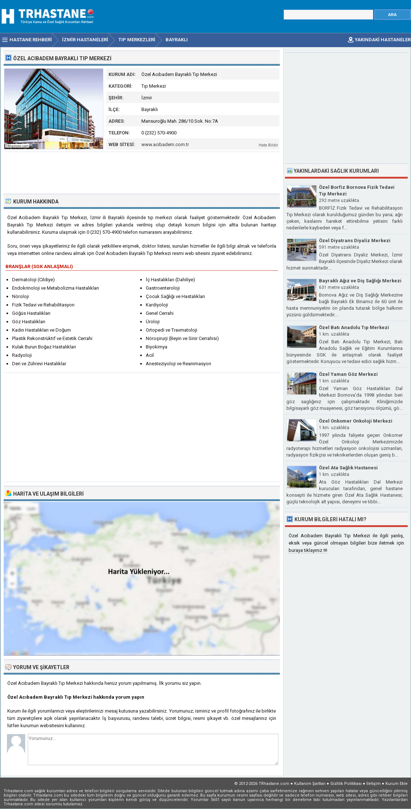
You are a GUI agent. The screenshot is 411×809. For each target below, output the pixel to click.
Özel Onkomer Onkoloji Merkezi (355, 421)
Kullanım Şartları (310, 783)
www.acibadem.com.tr (165, 144)
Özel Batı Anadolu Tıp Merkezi (354, 327)
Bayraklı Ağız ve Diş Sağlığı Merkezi (360, 280)
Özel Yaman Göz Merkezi (348, 374)
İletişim (373, 783)
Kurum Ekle (396, 783)
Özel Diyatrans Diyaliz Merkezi (355, 240)
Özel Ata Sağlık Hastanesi (348, 467)
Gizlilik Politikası (346, 783)
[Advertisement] (142, 172)
